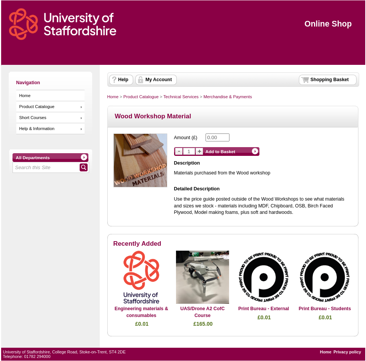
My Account (159, 79)
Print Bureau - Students (324, 308)
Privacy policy (347, 352)
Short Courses (33, 117)
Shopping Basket (330, 79)
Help (123, 79)
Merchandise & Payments (227, 96)
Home (25, 95)
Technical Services (181, 96)
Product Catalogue (37, 106)
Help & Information (37, 128)
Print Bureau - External (263, 308)
